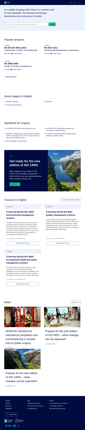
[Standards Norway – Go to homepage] (8, 3)
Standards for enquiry (33, 403)
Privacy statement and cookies (58, 403)
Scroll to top (11, 414)
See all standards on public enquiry (16, 143)
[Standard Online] (19, 421)
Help (28, 400)
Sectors (51, 400)
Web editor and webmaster (57, 408)
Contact (7, 400)
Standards (19, 3)
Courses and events (30, 3)
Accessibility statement (56, 406)
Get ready (15, 186)
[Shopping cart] (71, 3)
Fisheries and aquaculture (13, 107)
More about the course (27, 245)
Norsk (65, 3)
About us (8, 403)
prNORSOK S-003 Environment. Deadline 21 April (21, 131)
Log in (77, 3)
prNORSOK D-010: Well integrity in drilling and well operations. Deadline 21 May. (61, 137)
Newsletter (8, 408)
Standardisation (32, 408)
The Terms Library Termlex (35, 406)
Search (52, 27)
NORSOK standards (12, 104)
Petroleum (49, 104)
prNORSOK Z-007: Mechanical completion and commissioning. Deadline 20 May (60, 132)
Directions (8, 406)
